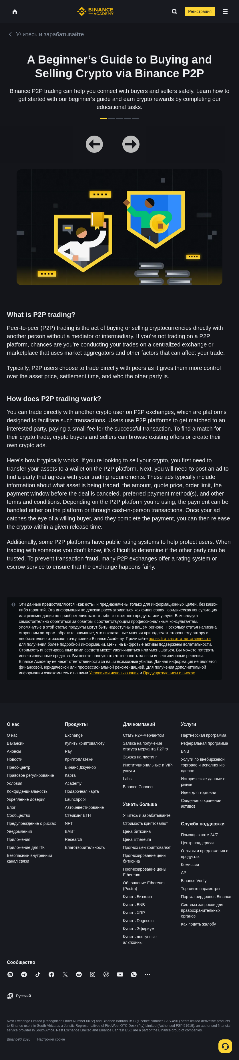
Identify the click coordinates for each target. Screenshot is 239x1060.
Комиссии (190, 864)
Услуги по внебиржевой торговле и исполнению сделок (203, 765)
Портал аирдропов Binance (206, 896)
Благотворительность (85, 847)
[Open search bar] (173, 11)
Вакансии (16, 743)
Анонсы (14, 751)
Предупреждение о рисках (31, 823)
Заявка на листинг (140, 757)
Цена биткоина (137, 831)
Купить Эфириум (138, 928)
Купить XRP (134, 912)
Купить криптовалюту (85, 743)
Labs (127, 778)
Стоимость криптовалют (145, 823)
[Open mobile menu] (225, 11)
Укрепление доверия (26, 799)
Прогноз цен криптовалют (147, 847)
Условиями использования (114, 673)
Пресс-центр (18, 767)
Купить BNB (134, 904)
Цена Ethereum (137, 839)
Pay (68, 751)
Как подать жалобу (198, 924)
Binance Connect (138, 786)
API (184, 872)
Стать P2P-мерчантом (143, 735)
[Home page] (95, 11)
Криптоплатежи (79, 759)
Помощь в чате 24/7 (199, 835)
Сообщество (18, 815)
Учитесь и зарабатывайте (146, 815)
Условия (14, 783)
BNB (185, 751)
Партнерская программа (203, 735)
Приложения (18, 839)
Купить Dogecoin (138, 920)
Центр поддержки (197, 843)
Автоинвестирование (84, 807)
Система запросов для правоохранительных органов (202, 910)
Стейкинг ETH (78, 815)
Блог (11, 807)
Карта (70, 775)
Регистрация (200, 11)
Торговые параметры (200, 888)
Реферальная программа (204, 743)
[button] (225, 11)
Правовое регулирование (30, 775)
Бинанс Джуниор (80, 767)
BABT (70, 831)
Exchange (74, 735)
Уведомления (19, 831)
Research (73, 839)
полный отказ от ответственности (179, 638)
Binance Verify (194, 880)
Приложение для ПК (26, 847)
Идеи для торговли (198, 792)
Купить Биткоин (137, 896)
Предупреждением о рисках (169, 673)
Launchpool (75, 799)
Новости (14, 759)
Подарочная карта (82, 791)
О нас (12, 735)
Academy (73, 783)
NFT (69, 823)
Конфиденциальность (27, 791)
